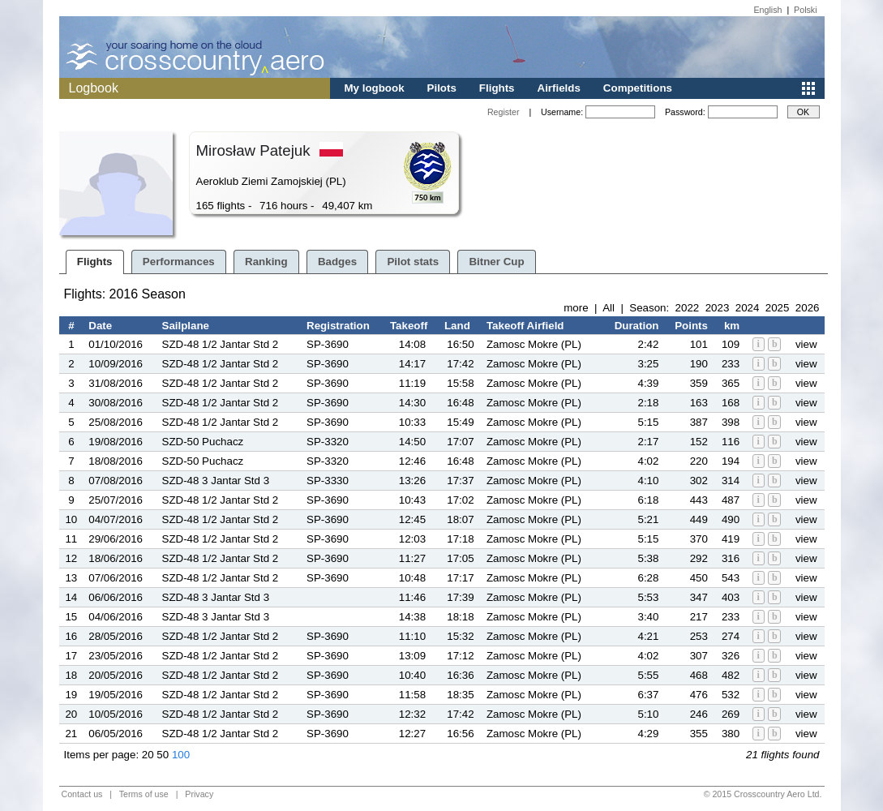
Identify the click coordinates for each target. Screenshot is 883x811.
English (768, 10)
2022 (687, 308)
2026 (807, 308)
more (576, 308)
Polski (805, 10)
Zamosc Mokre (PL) (534, 344)
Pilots (442, 88)
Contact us (82, 794)
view (806, 344)
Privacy (199, 794)
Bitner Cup (496, 261)
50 (162, 755)
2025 (777, 308)
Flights (497, 88)
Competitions (637, 88)
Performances (179, 261)
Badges (337, 261)
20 (148, 755)
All (608, 308)
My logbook (375, 88)
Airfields (559, 88)
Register (503, 112)
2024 (747, 308)
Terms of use (144, 794)
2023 (717, 308)
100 (181, 755)
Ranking (266, 261)
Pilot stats (413, 261)
